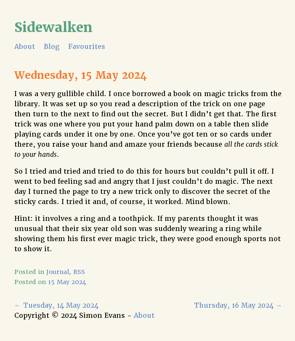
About (24, 46)
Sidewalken (53, 27)
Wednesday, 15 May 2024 (80, 75)
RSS (79, 272)
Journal (57, 272)
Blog (51, 46)
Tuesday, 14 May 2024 (56, 305)
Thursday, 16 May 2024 (238, 305)
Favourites (86, 46)
